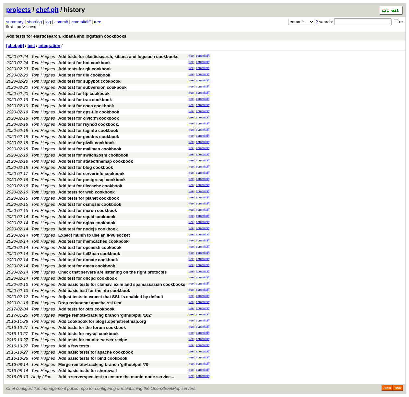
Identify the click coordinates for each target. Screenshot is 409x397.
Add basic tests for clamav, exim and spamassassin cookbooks (121, 284)
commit (61, 21)
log (48, 21)
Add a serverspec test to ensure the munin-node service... (116, 376)
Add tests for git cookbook (85, 68)
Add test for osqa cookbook (86, 105)
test (31, 45)
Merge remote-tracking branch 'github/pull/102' (105, 315)
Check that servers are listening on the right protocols (112, 272)
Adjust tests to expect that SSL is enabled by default (110, 296)
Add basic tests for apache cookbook (95, 352)
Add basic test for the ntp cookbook (94, 290)
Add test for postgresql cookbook (92, 179)
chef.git (47, 9)
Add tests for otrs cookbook (86, 309)
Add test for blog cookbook (85, 167)
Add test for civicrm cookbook (88, 118)
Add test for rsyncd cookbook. (88, 124)
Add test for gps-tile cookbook (88, 112)
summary (14, 21)
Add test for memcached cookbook (93, 241)
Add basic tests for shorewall (87, 370)
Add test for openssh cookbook (90, 247)
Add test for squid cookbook (86, 216)
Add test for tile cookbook (84, 75)
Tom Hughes (43, 56)
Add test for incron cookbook (87, 210)
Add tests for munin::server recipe (92, 339)
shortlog (34, 21)
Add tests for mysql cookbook (88, 333)
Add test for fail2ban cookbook (89, 253)
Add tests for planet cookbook (88, 198)
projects (18, 9)
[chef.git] (15, 45)
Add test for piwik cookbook (86, 142)
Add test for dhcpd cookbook (87, 278)
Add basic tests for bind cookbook (92, 358)
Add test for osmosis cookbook (89, 204)
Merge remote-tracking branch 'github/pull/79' (103, 364)
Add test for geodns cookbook (88, 136)
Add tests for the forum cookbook (92, 327)
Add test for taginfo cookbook (88, 130)
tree (97, 21)
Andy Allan (41, 376)
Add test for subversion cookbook (92, 87)
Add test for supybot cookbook (89, 81)
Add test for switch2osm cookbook (93, 155)
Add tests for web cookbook (86, 192)
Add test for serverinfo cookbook (91, 173)
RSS (398, 388)
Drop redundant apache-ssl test (90, 302)
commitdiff (80, 21)
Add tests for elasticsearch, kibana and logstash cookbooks (66, 36)
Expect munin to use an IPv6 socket (94, 235)
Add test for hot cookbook (84, 62)
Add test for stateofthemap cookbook (95, 161)
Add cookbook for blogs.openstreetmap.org (102, 321)
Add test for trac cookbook (85, 99)
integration (49, 45)
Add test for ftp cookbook (84, 93)
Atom (387, 388)
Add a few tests (73, 346)
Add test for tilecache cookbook (90, 185)
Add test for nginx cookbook (86, 222)
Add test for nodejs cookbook (88, 229)
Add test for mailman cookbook (89, 148)
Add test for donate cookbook (88, 259)
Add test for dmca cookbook (86, 265)
